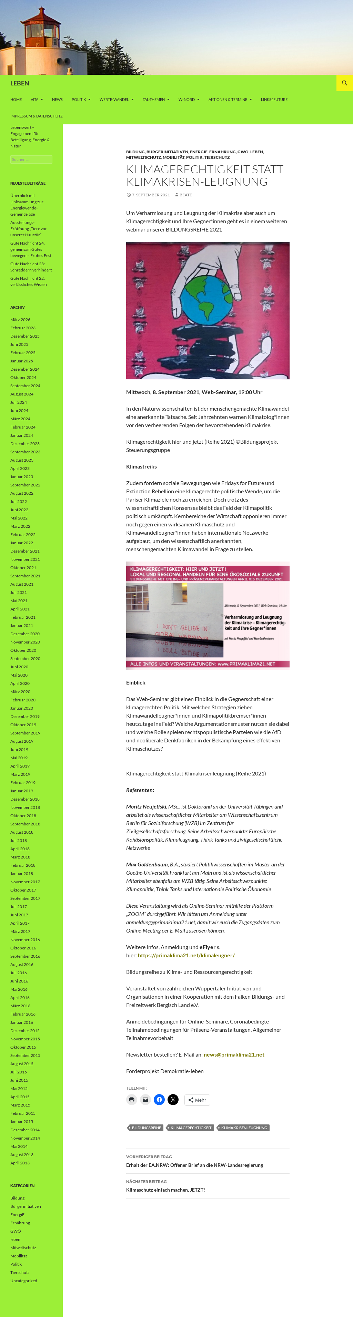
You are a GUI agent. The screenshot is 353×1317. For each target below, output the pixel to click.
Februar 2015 (23, 1113)
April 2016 (20, 997)
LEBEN (19, 83)
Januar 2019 (21, 790)
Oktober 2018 (23, 815)
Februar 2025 (23, 352)
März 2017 (20, 931)
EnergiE (199, 151)
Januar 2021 (21, 625)
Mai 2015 (19, 1088)
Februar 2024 (23, 427)
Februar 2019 (23, 782)
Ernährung (222, 151)
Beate (186, 194)
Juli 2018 (18, 840)
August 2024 (21, 394)
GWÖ (243, 151)
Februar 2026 (23, 327)
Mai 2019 (19, 757)
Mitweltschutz (143, 157)
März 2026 (20, 319)
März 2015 (20, 1105)
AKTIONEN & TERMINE (228, 99)
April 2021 (20, 608)
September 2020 (25, 658)
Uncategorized (23, 1280)
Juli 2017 (18, 906)
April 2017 (20, 923)
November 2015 (25, 1038)
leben (256, 151)
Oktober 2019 (23, 724)
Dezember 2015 (25, 1030)
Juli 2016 (18, 972)
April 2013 (20, 1162)
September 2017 (25, 898)
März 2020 (20, 691)
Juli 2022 (18, 501)
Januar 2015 (21, 1121)
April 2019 (20, 766)
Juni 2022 (19, 509)
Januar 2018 (21, 873)
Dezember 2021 (25, 551)
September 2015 (25, 1055)
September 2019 (25, 732)
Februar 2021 (23, 617)
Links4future (274, 99)
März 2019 (20, 774)
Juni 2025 (19, 344)
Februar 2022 (23, 534)
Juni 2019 (19, 749)
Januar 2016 (21, 1022)
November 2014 (25, 1138)
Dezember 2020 (25, 633)
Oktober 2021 (23, 567)
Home (16, 99)
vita (34, 99)
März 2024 (20, 418)
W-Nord (187, 99)
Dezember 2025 (25, 336)
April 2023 (20, 468)
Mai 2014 (19, 1146)
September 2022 (25, 484)
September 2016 (25, 956)
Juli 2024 (18, 402)
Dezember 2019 (25, 716)
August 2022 (21, 493)
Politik (79, 99)
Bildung (135, 151)
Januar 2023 (21, 476)
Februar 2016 (23, 1014)
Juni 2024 (19, 410)
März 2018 (20, 857)
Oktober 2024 (23, 377)
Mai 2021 (19, 600)
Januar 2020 (21, 708)
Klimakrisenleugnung (244, 1127)
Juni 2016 (19, 981)
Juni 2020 (19, 666)
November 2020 (25, 642)
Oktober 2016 (23, 947)
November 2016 (25, 939)
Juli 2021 (18, 592)
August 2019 (21, 741)
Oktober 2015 (23, 1047)
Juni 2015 (19, 1080)
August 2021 (21, 584)
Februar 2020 (23, 699)
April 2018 (20, 848)
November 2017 (25, 881)
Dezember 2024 (25, 369)
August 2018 (21, 832)
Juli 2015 (18, 1071)
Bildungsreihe (146, 1127)
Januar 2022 (21, 542)
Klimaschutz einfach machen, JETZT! (208, 1185)
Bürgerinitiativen (167, 151)
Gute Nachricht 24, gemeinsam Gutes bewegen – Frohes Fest (30, 249)
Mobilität (173, 157)
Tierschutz (217, 157)
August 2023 (21, 460)
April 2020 (20, 683)
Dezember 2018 (25, 799)
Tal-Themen (154, 99)
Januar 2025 (21, 360)
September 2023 (25, 451)
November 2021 (25, 559)
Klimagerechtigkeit (191, 1127)
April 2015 (20, 1096)
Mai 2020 (19, 675)
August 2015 (21, 1063)
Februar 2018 (23, 865)
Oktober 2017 (23, 890)
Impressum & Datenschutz (36, 116)
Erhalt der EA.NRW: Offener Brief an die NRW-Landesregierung (208, 1160)
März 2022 (20, 526)
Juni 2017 (19, 914)
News (57, 99)
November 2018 (25, 807)
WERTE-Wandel (114, 99)
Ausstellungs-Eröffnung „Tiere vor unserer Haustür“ (28, 228)
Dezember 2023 (25, 443)
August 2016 (21, 964)
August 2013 (21, 1154)
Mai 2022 (19, 518)
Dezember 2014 (25, 1129)
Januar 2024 (21, 435)
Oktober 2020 (23, 650)
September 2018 (25, 823)
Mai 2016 (19, 989)
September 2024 (25, 385)
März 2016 (20, 1005)
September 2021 (25, 575)
